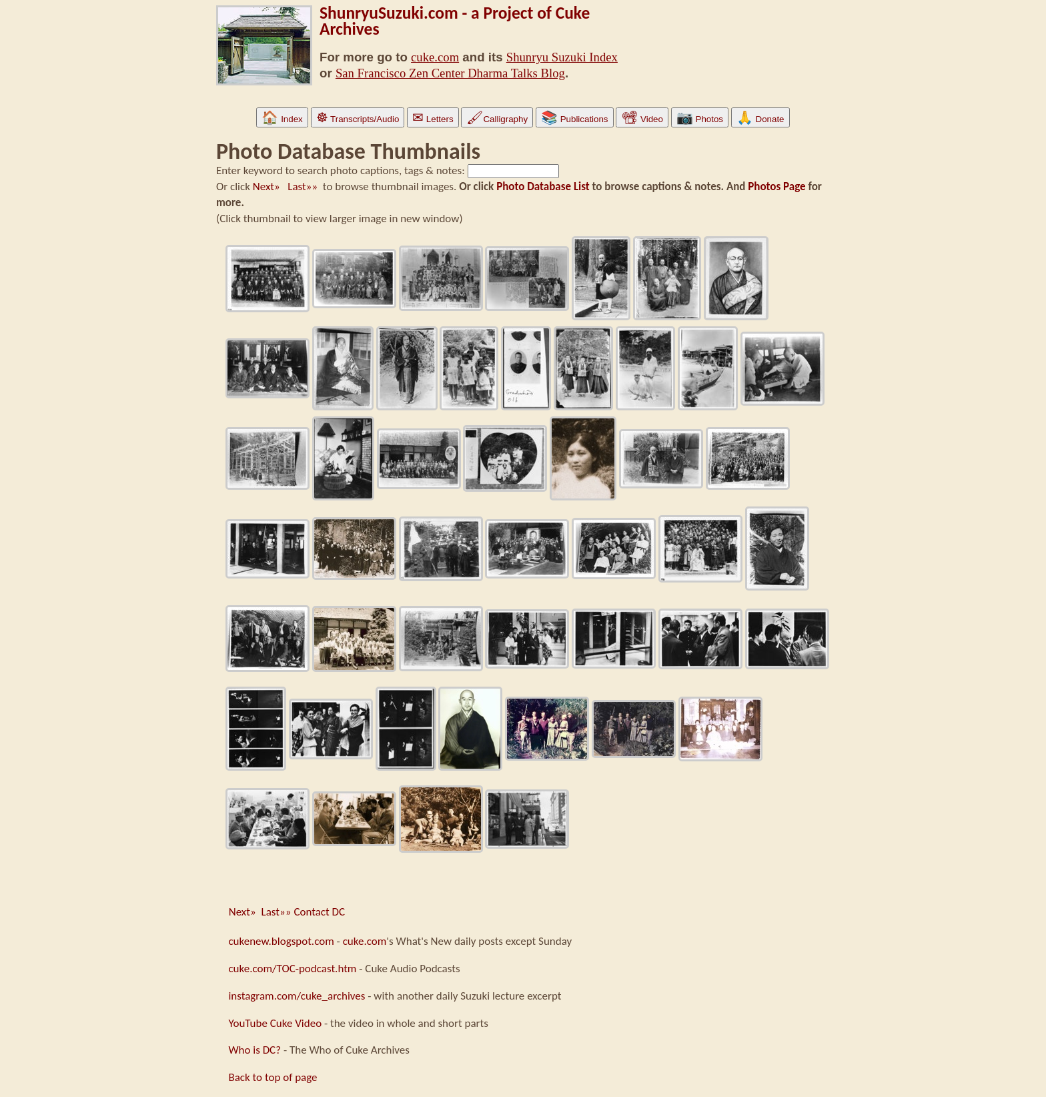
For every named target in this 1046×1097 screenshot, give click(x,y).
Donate (760, 119)
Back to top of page (272, 1077)
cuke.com (435, 57)
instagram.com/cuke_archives (296, 996)
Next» (269, 186)
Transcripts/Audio (358, 119)
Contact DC (319, 912)
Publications (574, 119)
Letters (432, 119)
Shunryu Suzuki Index (562, 57)
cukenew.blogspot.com (281, 941)
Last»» (303, 186)
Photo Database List (543, 186)
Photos (699, 119)
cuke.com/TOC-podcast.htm (292, 969)
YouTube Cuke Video (275, 1023)
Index (282, 119)
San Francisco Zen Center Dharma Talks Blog (450, 73)
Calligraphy (497, 119)
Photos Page (776, 186)
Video (642, 119)
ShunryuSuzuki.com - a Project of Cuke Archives (455, 21)
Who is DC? (254, 1050)
